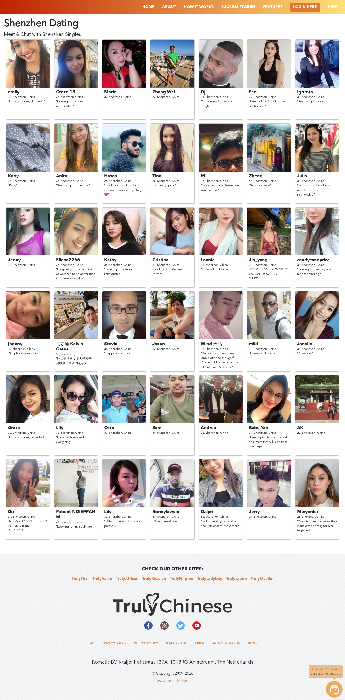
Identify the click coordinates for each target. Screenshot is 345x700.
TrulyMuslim (262, 579)
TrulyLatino (236, 579)
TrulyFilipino (181, 579)
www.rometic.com (172, 681)
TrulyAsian (102, 579)
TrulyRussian (154, 579)
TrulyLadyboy (209, 579)
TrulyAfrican (127, 579)
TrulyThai (80, 579)
